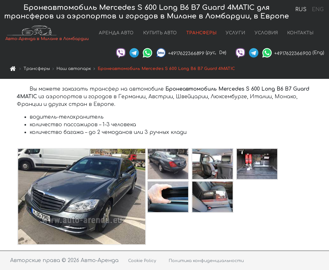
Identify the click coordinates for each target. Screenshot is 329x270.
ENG (317, 9)
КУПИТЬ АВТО (160, 33)
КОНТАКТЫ (300, 33)
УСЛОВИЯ (266, 33)
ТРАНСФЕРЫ (201, 33)
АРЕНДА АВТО (116, 33)
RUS (300, 9)
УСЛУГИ (235, 33)
